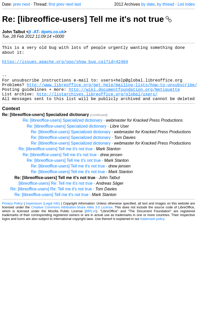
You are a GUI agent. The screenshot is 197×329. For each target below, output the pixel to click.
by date (148, 4)
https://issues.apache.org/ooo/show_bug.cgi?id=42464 (65, 65)
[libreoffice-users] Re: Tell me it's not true (56, 195)
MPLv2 (91, 223)
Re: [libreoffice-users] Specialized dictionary (62, 132)
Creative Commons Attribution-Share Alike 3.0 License (71, 219)
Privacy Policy (12, 215)
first (52, 4)
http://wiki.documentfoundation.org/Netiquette (124, 99)
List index (186, 4)
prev (17, 4)
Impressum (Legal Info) (43, 215)
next (26, 4)
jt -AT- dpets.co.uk (46, 32)
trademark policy (152, 231)
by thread (165, 4)
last (78, 4)
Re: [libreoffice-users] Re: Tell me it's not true (51, 201)
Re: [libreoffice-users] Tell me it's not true (87, 19)
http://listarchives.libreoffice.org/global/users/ (97, 105)
